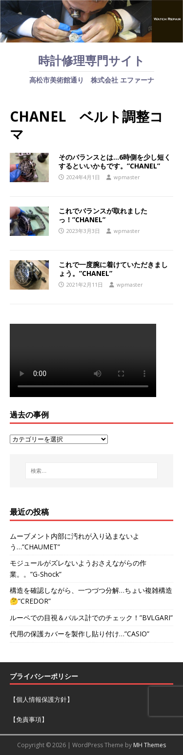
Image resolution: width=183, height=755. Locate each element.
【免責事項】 (29, 719)
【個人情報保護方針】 (41, 699)
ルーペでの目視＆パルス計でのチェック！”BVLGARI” (91, 617)
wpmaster (127, 177)
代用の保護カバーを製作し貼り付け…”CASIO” (79, 633)
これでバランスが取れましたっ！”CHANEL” (103, 215)
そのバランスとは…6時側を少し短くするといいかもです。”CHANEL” (115, 161)
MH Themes (149, 745)
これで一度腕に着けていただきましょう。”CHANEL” (113, 269)
